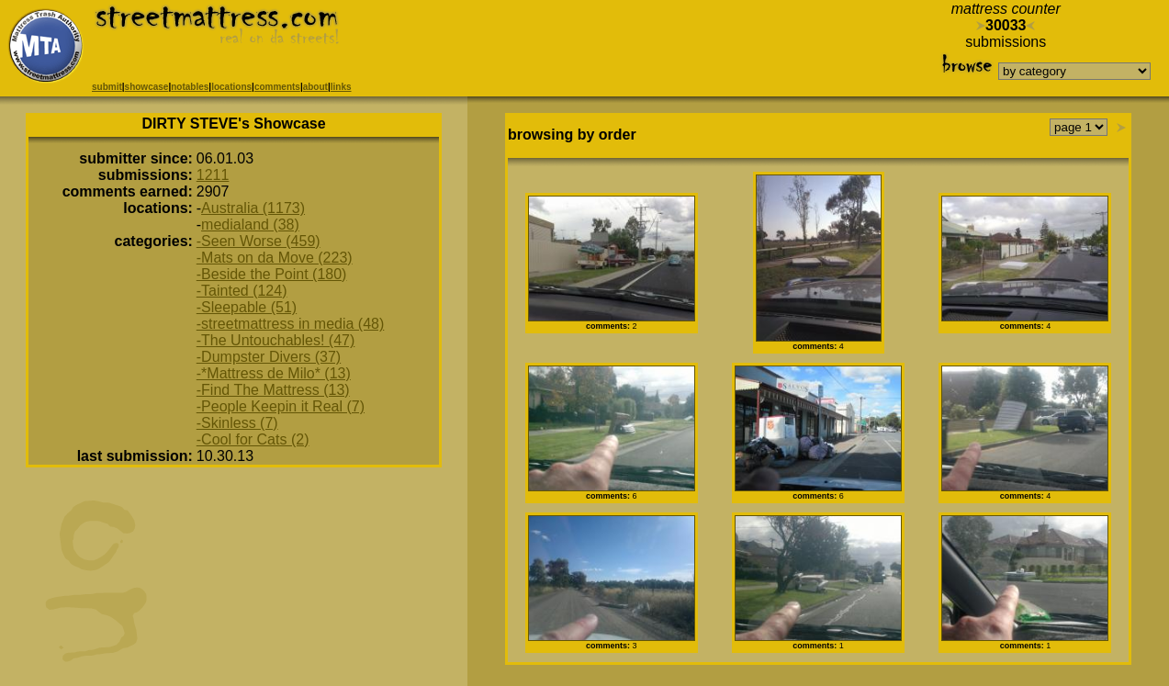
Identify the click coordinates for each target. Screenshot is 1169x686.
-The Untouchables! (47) (276, 340)
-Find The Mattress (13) (273, 390)
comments (277, 87)
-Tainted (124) (242, 290)
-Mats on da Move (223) (275, 257)
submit (107, 87)
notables (189, 87)
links (341, 87)
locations (231, 87)
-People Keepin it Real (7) (281, 406)
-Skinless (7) (237, 423)
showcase (147, 87)
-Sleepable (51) (247, 307)
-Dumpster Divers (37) (269, 357)
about (315, 87)
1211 (213, 175)
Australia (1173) (253, 208)
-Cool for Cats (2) (253, 439)
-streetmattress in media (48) (291, 324)
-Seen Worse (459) (258, 241)
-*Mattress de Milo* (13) (274, 373)
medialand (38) (250, 224)
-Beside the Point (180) (272, 274)
